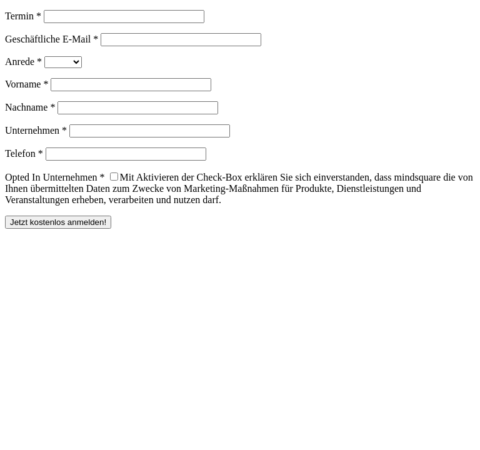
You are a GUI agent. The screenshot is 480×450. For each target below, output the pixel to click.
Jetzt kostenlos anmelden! (58, 222)
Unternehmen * (36, 130)
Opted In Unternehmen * (55, 177)
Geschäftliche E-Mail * (51, 39)
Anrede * (23, 61)
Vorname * (26, 84)
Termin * (23, 16)
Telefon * (24, 153)
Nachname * (30, 107)
